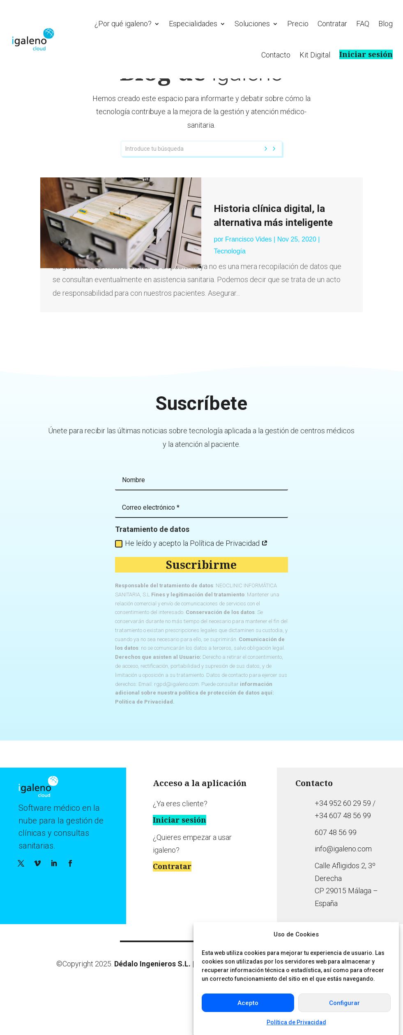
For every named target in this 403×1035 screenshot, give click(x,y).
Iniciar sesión (366, 54)
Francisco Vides (248, 280)
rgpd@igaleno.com (176, 725)
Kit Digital (314, 55)
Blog (385, 23)
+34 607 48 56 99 (343, 856)
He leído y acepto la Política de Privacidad (191, 584)
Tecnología (229, 291)
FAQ (362, 23)
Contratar (332, 23)
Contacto (275, 55)
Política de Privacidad (296, 1022)
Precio (298, 23)
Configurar (344, 1003)
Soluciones (252, 23)
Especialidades (193, 23)
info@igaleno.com (343, 890)
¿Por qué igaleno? (123, 23)
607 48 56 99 (336, 873)
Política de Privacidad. (145, 742)
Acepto (247, 1003)
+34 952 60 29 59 (343, 844)
